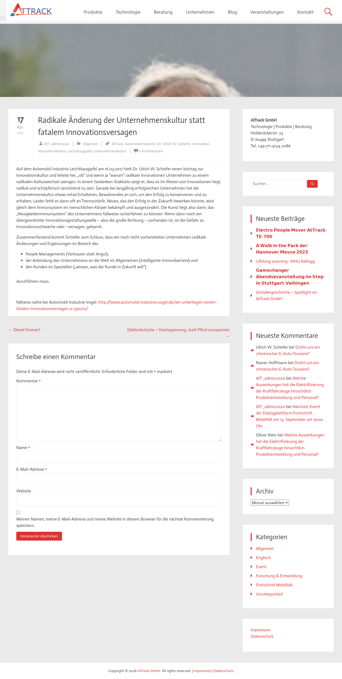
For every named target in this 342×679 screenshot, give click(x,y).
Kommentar (28, 380)
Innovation (200, 144)
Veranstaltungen (267, 12)
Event (261, 566)
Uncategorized (269, 594)
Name (23, 447)
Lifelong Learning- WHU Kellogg (285, 261)
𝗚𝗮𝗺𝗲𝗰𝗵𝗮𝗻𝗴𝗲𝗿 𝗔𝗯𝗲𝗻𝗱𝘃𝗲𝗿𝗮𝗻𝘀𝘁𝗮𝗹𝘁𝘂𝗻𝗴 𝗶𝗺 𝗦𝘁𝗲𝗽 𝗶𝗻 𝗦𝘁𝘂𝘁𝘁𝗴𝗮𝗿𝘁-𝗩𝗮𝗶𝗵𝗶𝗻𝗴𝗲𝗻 (290, 277)
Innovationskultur (52, 151)
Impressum (260, 629)
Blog (232, 12)
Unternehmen (200, 12)
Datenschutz (262, 636)
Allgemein (90, 144)
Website (23, 490)
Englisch (263, 557)
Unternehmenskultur (110, 151)
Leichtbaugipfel (80, 151)
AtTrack (117, 144)
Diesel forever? (24, 329)
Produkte (93, 12)
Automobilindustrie (140, 144)
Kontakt (305, 12)
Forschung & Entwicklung (279, 575)
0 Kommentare (151, 151)
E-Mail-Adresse (31, 469)
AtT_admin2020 (56, 144)
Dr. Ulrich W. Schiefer (174, 144)
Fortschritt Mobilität (274, 584)
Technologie (128, 12)
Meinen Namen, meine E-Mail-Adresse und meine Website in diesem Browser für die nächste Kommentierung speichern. (114, 522)
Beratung (163, 12)
